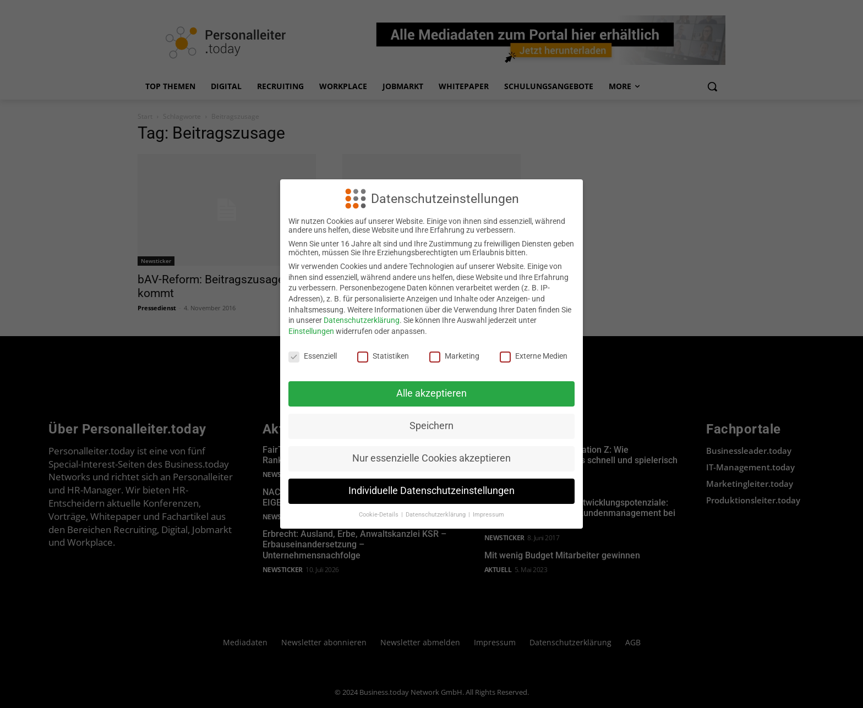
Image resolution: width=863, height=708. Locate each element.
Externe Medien (533, 356)
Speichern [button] (431, 425)
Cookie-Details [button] (379, 514)
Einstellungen (311, 331)
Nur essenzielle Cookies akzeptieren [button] (431, 458)
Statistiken (383, 356)
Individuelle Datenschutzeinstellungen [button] (431, 490)
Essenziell (312, 356)
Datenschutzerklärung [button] (436, 514)
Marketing (454, 356)
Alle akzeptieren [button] (431, 393)
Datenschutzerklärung (362, 320)
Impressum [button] (488, 514)
